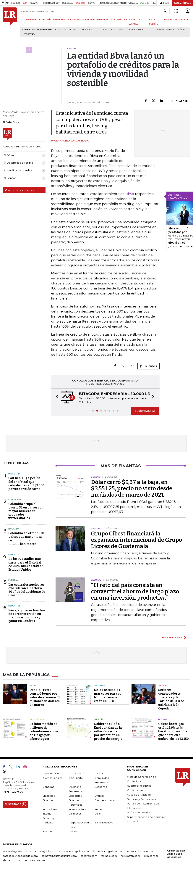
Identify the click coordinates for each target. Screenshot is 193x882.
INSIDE (185, 19)
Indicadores (50, 809)
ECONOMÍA (45, 19)
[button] (56, 397)
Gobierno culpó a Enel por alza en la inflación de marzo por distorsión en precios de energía (108, 731)
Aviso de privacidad (139, 794)
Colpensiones (135, 29)
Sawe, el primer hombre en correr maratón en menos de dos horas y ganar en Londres (26, 616)
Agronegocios (51, 773)
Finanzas (48, 800)
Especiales (75, 795)
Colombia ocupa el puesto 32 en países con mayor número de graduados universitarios (25, 511)
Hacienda (13, 528)
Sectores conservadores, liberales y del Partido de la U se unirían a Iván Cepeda (171, 699)
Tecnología (37, 719)
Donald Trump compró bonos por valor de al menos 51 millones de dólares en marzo (45, 697)
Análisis (99, 773)
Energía (13, 580)
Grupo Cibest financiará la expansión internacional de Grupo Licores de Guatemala (136, 540)
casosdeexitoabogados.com (20, 855)
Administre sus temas (19, 190)
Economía (101, 786)
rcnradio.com (109, 855)
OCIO (70, 19)
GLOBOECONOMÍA (84, 19)
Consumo (48, 786)
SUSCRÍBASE (182, 2)
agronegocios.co (44, 851)
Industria (14, 473)
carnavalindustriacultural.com (59, 855)
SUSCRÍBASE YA (145, 410)
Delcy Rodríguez (89, 29)
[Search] (165, 11)
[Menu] (23, 19)
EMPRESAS (59, 19)
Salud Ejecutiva (104, 822)
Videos (73, 831)
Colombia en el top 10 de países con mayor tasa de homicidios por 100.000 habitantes (26, 538)
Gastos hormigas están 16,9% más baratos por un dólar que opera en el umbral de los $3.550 (173, 731)
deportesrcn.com (34, 860)
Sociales (48, 831)
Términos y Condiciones (141, 799)
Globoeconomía (105, 800)
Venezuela (109, 29)
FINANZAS (32, 19)
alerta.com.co (11, 860)
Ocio (98, 813)
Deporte (13, 554)
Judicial (163, 685)
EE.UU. (33, 685)
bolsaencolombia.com (139, 851)
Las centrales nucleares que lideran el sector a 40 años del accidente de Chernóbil (26, 590)
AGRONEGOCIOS (105, 19)
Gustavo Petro (67, 29)
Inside (98, 809)
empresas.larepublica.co (74, 851)
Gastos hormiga (165, 29)
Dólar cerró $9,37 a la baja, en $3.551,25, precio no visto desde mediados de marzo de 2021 (131, 488)
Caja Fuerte (76, 777)
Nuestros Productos (139, 785)
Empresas (49, 795)
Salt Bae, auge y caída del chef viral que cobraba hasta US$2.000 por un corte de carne (26, 483)
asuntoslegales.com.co (17, 851)
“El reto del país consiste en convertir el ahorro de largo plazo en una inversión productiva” (135, 591)
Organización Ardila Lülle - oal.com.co (176, 853)
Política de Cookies (138, 812)
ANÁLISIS (122, 19)
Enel (149, 29)
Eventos (99, 795)
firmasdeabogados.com (107, 851)
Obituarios (75, 813)
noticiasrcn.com (130, 855)
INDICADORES (172, 19)
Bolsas (162, 719)
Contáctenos (135, 790)
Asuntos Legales (52, 777)
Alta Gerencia (77, 773)
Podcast (48, 822)
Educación (14, 499)
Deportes (14, 605)
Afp (121, 29)
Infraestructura (77, 809)
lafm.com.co (151, 855)
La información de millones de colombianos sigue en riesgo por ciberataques (44, 731)
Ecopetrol (29, 34)
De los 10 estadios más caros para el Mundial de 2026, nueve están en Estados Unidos (26, 564)
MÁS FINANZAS (172, 637)
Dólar (181, 29)
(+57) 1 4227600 (13, 791)
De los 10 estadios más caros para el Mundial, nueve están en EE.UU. (107, 695)
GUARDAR (179, 101)
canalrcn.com (88, 855)
